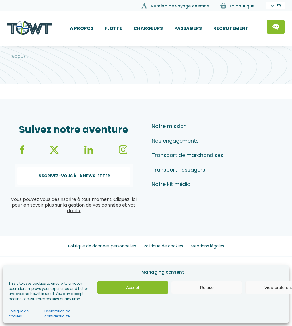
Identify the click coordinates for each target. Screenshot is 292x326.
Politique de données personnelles (102, 246)
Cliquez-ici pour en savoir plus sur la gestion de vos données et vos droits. (74, 205)
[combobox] (275, 5)
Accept (132, 287)
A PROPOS (81, 28)
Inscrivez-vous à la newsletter (73, 176)
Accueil (19, 56)
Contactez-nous (276, 27)
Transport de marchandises (187, 155)
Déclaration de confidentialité (57, 314)
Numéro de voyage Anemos (180, 6)
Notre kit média (171, 184)
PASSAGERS (188, 28)
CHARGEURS (148, 28)
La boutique (242, 6)
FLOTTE (113, 28)
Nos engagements (175, 140)
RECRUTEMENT (230, 28)
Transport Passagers (178, 169)
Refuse (207, 287)
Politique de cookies (19, 314)
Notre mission (169, 126)
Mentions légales (207, 246)
